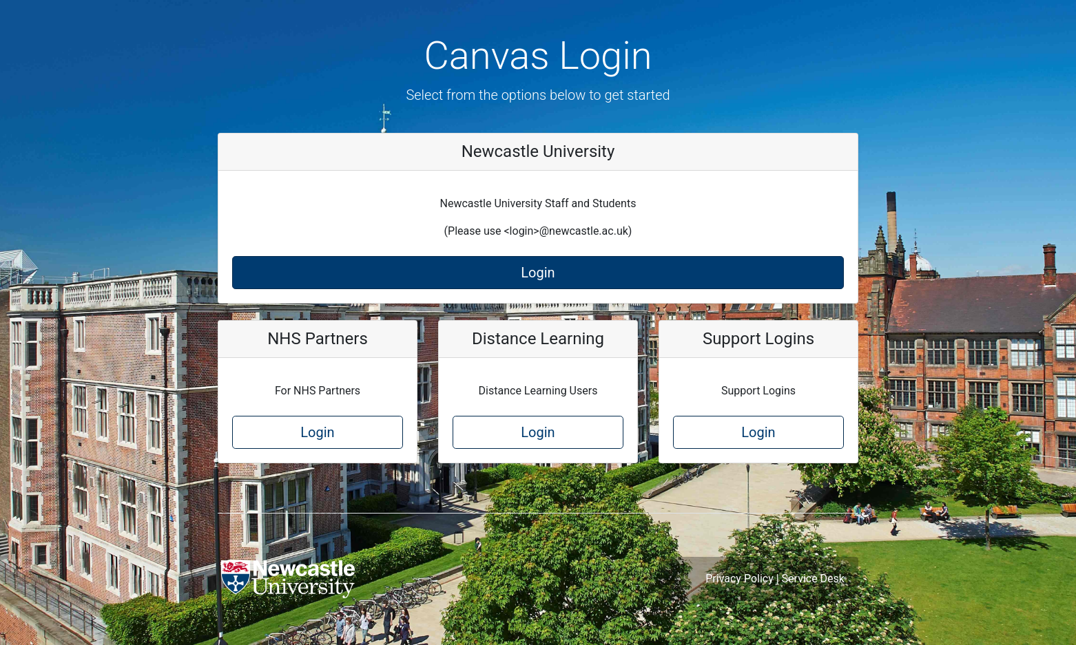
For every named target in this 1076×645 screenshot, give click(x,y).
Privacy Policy (739, 578)
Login (538, 272)
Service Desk (813, 578)
